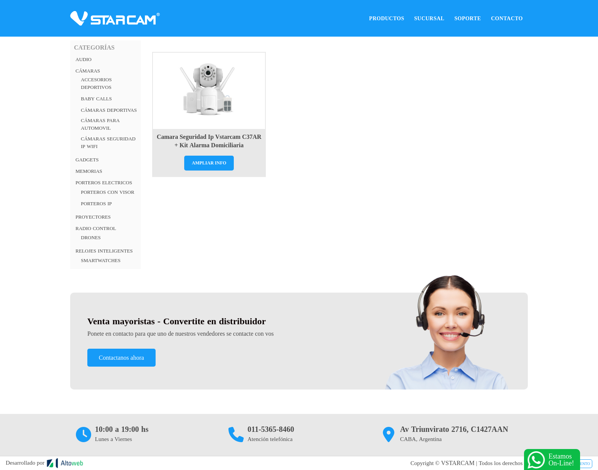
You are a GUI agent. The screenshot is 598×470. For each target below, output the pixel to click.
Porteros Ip (96, 203)
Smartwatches (101, 260)
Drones (91, 237)
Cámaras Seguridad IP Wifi (108, 142)
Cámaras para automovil (100, 124)
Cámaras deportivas (109, 110)
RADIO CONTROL (96, 228)
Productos (386, 18)
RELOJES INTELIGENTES (104, 251)
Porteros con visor (107, 192)
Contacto (507, 18)
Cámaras (88, 71)
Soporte (467, 18)
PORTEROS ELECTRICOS (104, 182)
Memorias (89, 171)
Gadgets (87, 160)
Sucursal (429, 18)
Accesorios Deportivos (96, 83)
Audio (84, 59)
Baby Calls (96, 98)
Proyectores (93, 217)
